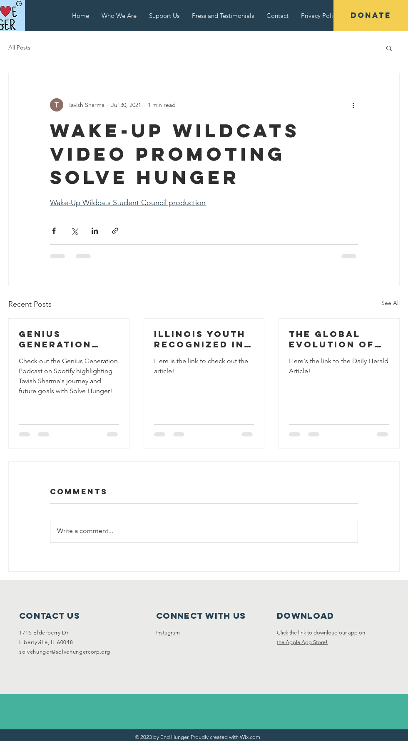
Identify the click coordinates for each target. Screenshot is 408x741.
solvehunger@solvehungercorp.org (64, 652)
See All (390, 303)
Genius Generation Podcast (55, 339)
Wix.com (250, 737)
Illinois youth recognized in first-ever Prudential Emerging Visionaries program (200, 339)
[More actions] (353, 105)
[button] (389, 48)
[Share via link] (115, 231)
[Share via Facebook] (54, 231)
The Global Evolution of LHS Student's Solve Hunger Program (333, 339)
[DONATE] (370, 15)
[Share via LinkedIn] (95, 231)
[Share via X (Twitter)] (74, 231)
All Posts (19, 47)
